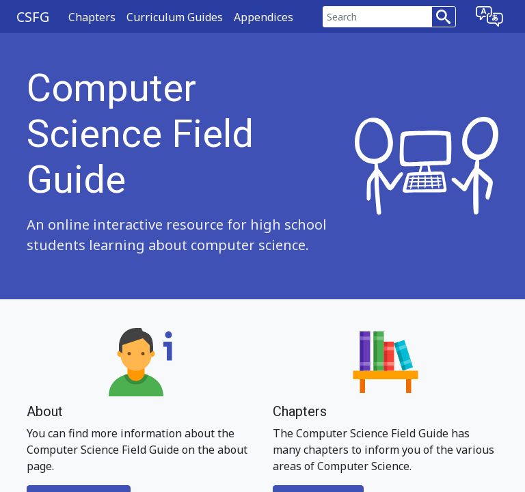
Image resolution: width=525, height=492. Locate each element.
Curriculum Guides (174, 17)
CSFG (32, 17)
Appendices (263, 17)
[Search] (377, 16)
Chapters (92, 17)
